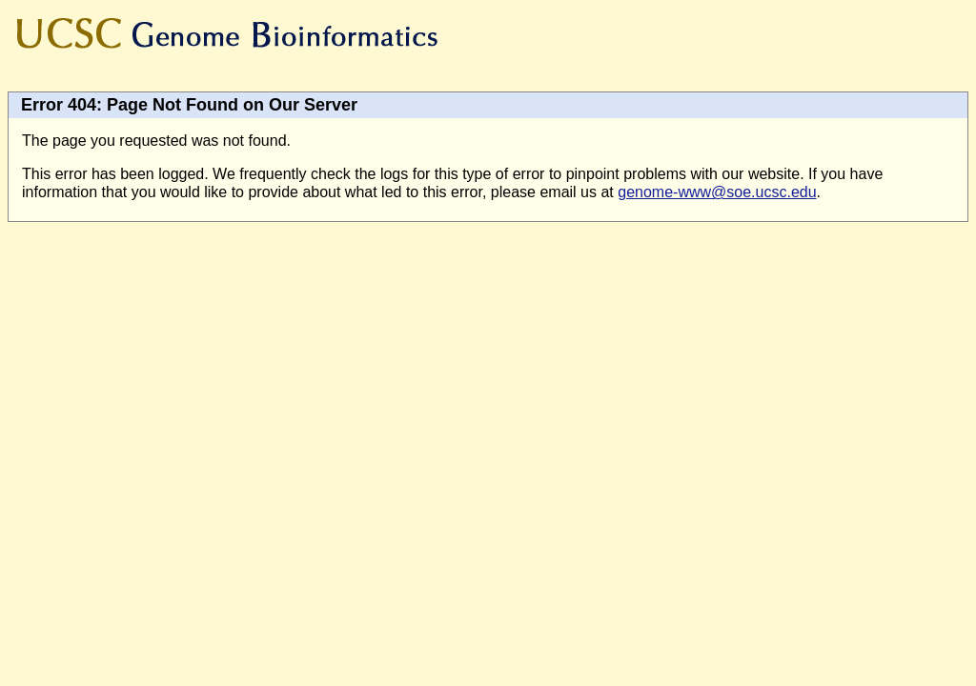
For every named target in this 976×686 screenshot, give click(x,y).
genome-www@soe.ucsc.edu (717, 192)
